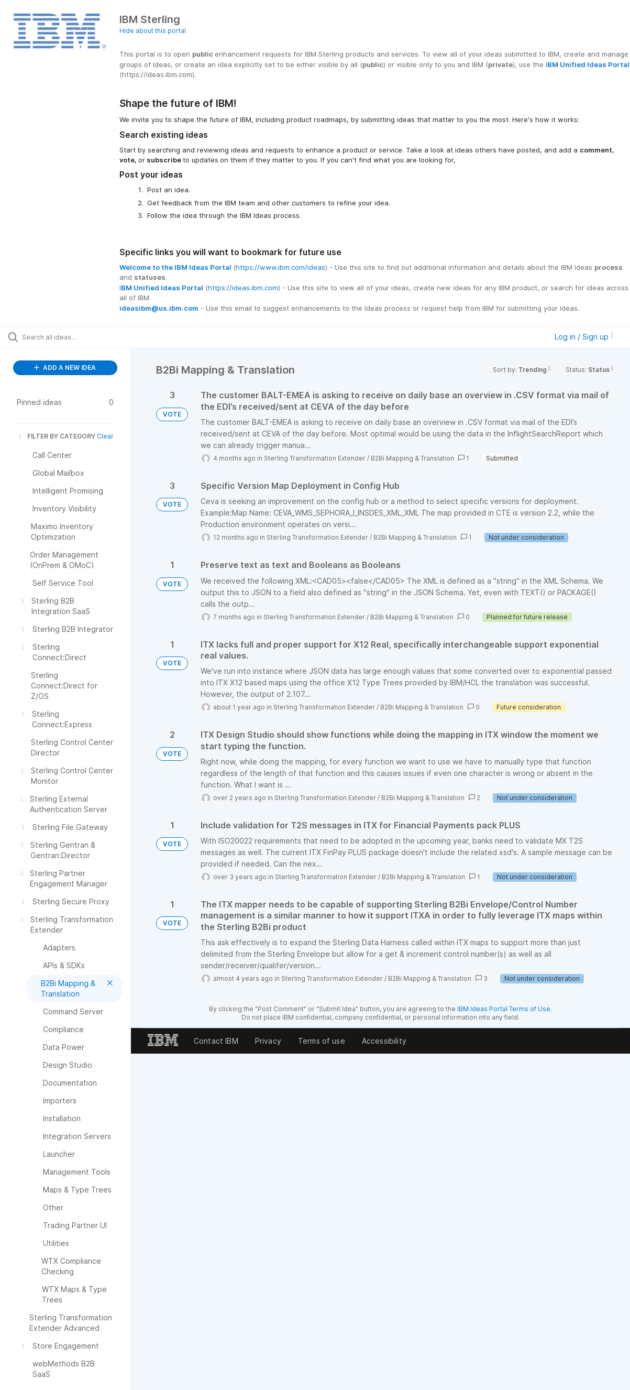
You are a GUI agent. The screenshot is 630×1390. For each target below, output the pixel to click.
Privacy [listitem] (268, 1040)
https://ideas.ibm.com (243, 287)
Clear (105, 436)
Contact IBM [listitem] (216, 1040)
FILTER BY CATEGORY (56, 436)
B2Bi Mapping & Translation (412, 458)
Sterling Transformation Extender (315, 458)
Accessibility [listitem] (384, 1040)
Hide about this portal (152, 31)
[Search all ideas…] (76, 337)
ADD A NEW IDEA (65, 367)
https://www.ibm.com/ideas (280, 267)
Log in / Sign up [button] (584, 336)
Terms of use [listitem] (321, 1040)
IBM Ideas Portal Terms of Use (503, 1009)
